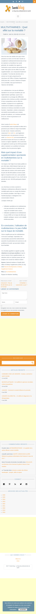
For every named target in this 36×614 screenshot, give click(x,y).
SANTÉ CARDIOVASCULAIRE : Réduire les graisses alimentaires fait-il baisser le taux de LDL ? (17, 456)
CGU (18, 561)
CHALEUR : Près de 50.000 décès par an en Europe (6, 284)
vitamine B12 (10, 137)
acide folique (13, 124)
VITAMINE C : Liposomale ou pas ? (21, 284)
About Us (18, 558)
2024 (3, 499)
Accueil (2, 22)
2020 (3, 508)
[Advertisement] (18, 336)
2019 (3, 510)
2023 (3, 501)
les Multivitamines (11, 271)
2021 (3, 506)
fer (14, 133)
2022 (3, 503)
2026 (3, 495)
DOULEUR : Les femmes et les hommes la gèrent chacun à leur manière (17, 464)
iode (9, 133)
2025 (3, 497)
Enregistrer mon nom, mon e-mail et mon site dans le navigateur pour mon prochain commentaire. (14, 309)
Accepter (23, 609)
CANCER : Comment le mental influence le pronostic (16, 390)
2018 (3, 512)
